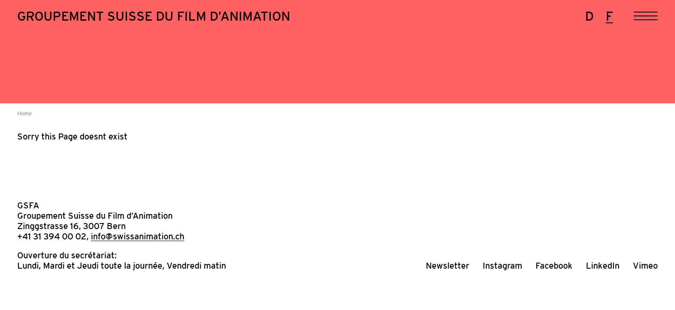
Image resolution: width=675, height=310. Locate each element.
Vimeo (645, 265)
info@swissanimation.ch (137, 236)
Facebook (554, 265)
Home (24, 113)
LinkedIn (602, 265)
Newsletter (447, 265)
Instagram (502, 265)
